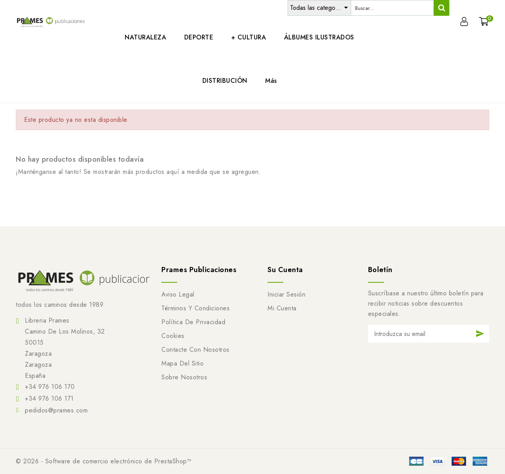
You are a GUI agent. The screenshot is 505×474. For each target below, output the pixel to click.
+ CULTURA (248, 37)
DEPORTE (198, 37)
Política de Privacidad (193, 322)
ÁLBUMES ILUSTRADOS (319, 37)
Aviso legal (178, 294)
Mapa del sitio (182, 363)
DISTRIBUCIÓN (224, 80)
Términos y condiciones (195, 308)
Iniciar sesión (286, 294)
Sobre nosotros (184, 377)
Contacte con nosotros (195, 349)
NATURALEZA (145, 37)
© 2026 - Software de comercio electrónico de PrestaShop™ (103, 461)
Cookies (173, 335)
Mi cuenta (282, 308)
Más (271, 80)
